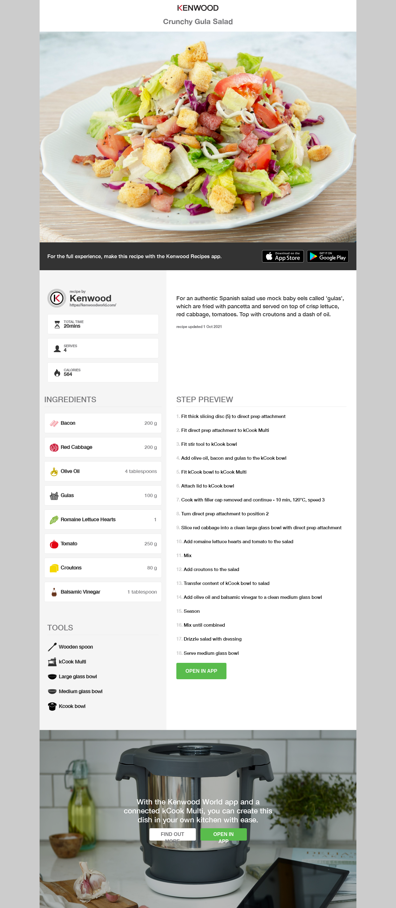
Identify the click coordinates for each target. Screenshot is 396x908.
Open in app (201, 671)
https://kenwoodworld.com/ (93, 305)
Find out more (172, 836)
